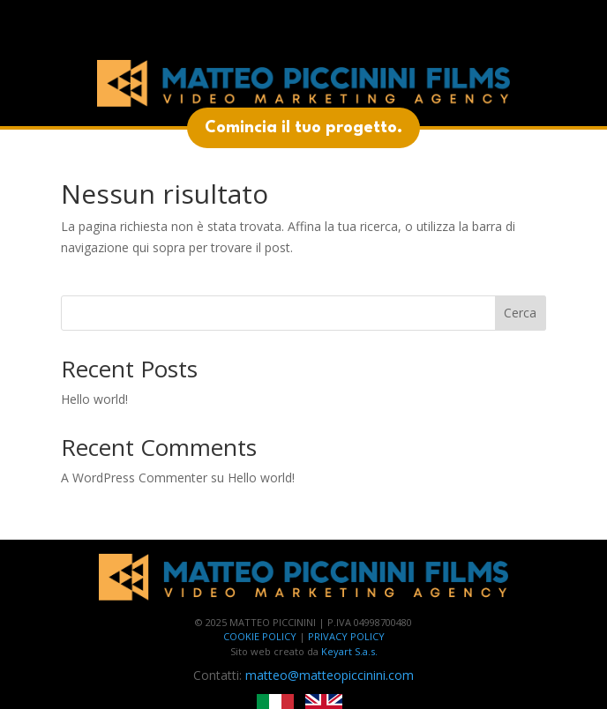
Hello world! (94, 399)
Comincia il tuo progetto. (303, 128)
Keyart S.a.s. (349, 651)
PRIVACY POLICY (346, 636)
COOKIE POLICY (259, 636)
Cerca (520, 312)
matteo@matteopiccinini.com (329, 675)
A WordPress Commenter (134, 477)
